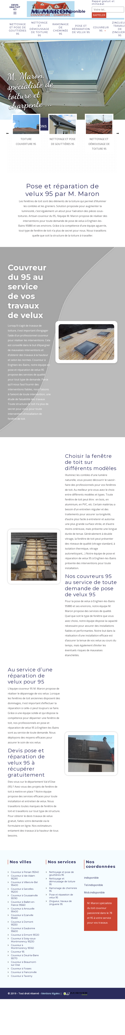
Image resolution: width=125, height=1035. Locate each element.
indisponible (44, 9)
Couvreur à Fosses (21, 968)
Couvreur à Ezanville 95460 (22, 916)
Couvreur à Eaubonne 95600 (23, 930)
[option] (26, 131)
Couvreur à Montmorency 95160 (22, 947)
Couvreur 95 (101, 29)
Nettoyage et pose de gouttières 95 (17, 29)
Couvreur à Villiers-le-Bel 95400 (24, 884)
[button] (7, 133)
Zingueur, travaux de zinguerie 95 (60, 902)
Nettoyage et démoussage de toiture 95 (39, 29)
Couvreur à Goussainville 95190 (24, 897)
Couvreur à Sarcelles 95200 (22, 890)
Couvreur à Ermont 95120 (25, 934)
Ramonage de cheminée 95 (60, 29)
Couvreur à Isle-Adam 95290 (23, 877)
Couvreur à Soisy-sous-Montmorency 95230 (23, 940)
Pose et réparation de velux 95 (81, 29)
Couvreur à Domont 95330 (22, 923)
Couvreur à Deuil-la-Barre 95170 (25, 957)
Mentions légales (50, 993)
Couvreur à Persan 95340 (25, 872)
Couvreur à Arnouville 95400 (22, 910)
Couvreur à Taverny (21, 976)
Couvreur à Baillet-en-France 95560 (23, 903)
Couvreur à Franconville (24, 972)
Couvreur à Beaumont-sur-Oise (24, 963)
